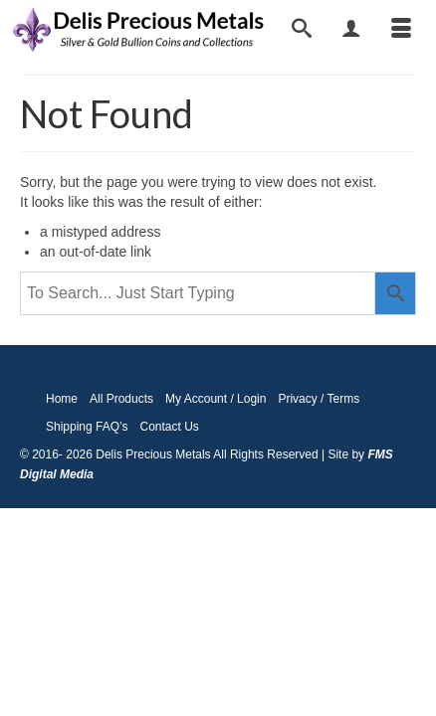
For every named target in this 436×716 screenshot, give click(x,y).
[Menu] (401, 30)
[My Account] (351, 30)
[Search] (302, 30)
